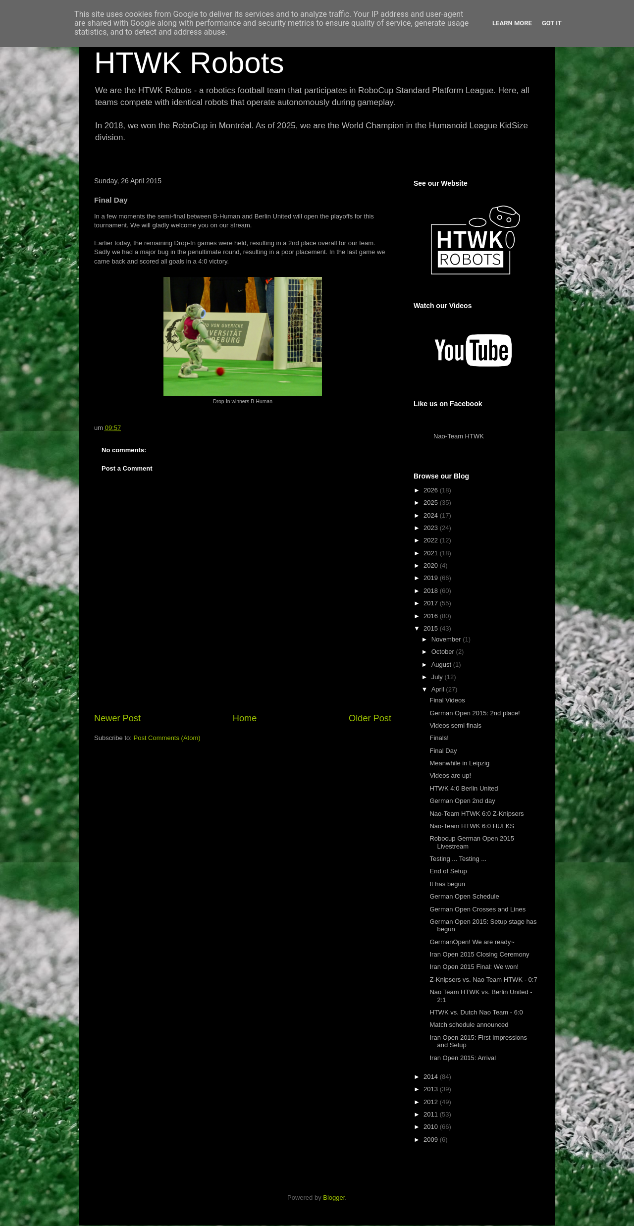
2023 (431, 528)
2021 (431, 553)
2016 (431, 616)
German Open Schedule (464, 896)
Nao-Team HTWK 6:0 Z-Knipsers (476, 813)
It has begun (447, 884)
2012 (431, 1102)
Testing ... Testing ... (457, 858)
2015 (431, 628)
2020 (431, 565)
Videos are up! (450, 775)
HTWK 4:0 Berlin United (463, 788)
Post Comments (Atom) (167, 738)
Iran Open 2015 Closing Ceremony (479, 954)
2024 (431, 515)
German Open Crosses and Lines (477, 909)
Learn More (512, 23)
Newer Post (117, 718)
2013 (431, 1089)
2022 (431, 540)
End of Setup (448, 871)
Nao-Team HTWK (458, 436)
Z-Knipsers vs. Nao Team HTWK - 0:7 (483, 979)
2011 (431, 1114)
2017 (431, 603)
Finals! (438, 738)
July (438, 677)
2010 (431, 1126)
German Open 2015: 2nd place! (474, 713)
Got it (552, 23)
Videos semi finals (455, 725)
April (438, 689)
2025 (431, 502)
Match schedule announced (468, 1024)
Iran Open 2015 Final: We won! (474, 966)
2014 (431, 1076)
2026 (431, 490)
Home (245, 718)
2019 (431, 578)
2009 (431, 1139)
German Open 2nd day (462, 800)
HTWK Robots (189, 62)
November (447, 639)
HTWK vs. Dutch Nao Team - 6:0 (476, 1012)
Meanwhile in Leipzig (459, 763)
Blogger (334, 1197)
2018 (431, 590)
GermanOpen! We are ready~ (471, 942)
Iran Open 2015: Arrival (462, 1058)
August (442, 664)
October (443, 651)
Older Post (370, 718)
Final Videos (447, 700)
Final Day (443, 750)
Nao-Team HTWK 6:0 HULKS (471, 826)
